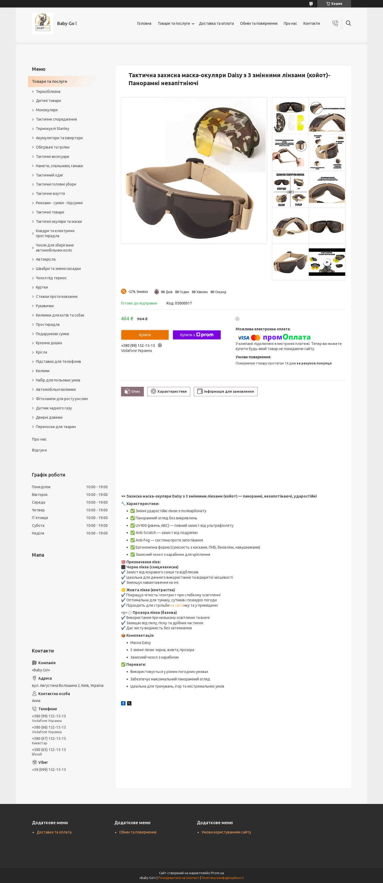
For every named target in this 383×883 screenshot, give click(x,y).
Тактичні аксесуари (52, 156)
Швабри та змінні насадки (58, 268)
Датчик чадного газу (54, 408)
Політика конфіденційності (223, 878)
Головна (144, 23)
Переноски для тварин (56, 427)
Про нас (290, 23)
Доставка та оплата (216, 23)
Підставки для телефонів (58, 361)
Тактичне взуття (50, 193)
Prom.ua (217, 873)
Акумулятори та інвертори (59, 138)
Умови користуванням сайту (226, 832)
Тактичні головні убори (56, 184)
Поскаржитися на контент (178, 878)
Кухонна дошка (49, 343)
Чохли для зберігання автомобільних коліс (55, 247)
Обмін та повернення (258, 23)
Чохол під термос (51, 278)
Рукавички (45, 306)
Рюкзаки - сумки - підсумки (59, 203)
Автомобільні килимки (56, 389)
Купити (145, 335)
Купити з (196, 334)
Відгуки (39, 450)
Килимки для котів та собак (60, 315)
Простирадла (48, 324)
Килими (42, 371)
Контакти (311, 23)
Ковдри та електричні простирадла (55, 233)
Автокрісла (46, 259)
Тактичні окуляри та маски (59, 221)
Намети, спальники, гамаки (59, 166)
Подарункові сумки (52, 334)
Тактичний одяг (49, 175)
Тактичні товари (50, 212)
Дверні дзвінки (49, 417)
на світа (176, 605)
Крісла (41, 352)
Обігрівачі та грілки (52, 147)
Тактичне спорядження (56, 119)
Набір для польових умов (58, 380)
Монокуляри (47, 110)
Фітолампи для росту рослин (62, 399)
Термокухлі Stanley (52, 128)
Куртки (42, 287)
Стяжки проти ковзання (56, 296)
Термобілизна (48, 91)
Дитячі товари (48, 100)
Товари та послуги (174, 23)
